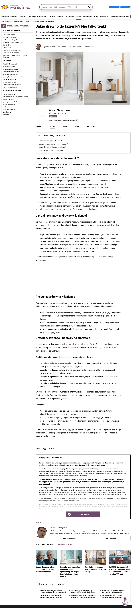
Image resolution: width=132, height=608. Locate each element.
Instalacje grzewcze (9, 66)
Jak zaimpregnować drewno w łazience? (53, 144)
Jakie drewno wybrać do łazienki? (51, 141)
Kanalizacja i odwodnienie (11, 72)
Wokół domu (7, 112)
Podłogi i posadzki (8, 99)
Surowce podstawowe (10, 37)
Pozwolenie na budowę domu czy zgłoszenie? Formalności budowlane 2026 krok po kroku (82, 591)
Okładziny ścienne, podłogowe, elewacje (15, 97)
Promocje (60, 17)
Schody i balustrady (9, 104)
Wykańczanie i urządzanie (38, 17)
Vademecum (87, 17)
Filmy (96, 17)
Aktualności (70, 17)
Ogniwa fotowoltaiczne (10, 87)
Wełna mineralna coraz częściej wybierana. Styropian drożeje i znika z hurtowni (114, 596)
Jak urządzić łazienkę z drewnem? (51, 150)
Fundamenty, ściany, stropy (11, 40)
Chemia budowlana (9, 94)
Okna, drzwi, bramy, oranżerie (12, 50)
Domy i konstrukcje (9, 35)
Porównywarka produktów (120, 17)
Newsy (65, 126)
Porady (78, 17)
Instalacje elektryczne (9, 82)
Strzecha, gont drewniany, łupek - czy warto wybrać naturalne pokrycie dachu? (53, 591)
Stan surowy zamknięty (9, 17)
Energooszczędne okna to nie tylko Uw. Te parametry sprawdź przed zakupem (83, 596)
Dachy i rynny (7, 47)
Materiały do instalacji (10, 64)
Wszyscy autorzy (111, 538)
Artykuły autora (69, 538)
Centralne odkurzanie (9, 79)
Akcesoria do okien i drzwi (11, 53)
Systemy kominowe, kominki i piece (14, 77)
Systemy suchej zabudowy (11, 102)
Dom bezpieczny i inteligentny (12, 84)
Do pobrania (91, 126)
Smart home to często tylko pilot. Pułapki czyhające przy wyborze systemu (50, 596)
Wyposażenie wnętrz (9, 109)
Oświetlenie (6, 107)
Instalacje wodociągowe (10, 69)
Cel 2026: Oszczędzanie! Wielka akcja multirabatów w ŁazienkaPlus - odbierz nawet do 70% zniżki (120, 562)
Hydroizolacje (7, 45)
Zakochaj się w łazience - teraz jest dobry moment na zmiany (95, 561)
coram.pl (53, 116)
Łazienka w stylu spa (48, 363)
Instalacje (23, 17)
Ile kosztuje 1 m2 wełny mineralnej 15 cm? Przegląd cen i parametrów (114, 591)
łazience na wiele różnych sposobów (77, 344)
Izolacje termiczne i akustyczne (12, 42)
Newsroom (104, 17)
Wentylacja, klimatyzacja (10, 74)
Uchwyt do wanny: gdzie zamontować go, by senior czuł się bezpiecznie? (46, 561)
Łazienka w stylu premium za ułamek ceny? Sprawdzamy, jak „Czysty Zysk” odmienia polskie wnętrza (71, 563)
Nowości (52, 17)
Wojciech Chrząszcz (46, 46)
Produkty (39, 126)
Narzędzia (6, 115)
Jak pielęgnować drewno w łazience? (52, 147)
